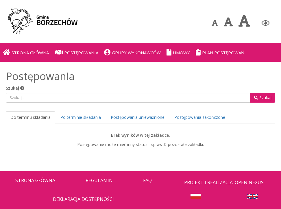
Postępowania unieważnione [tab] (137, 117)
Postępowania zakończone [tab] (199, 117)
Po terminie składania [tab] (80, 117)
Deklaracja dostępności (83, 199)
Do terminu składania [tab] (30, 117)
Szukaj (15, 88)
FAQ (147, 180)
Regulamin (99, 180)
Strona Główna (35, 180)
